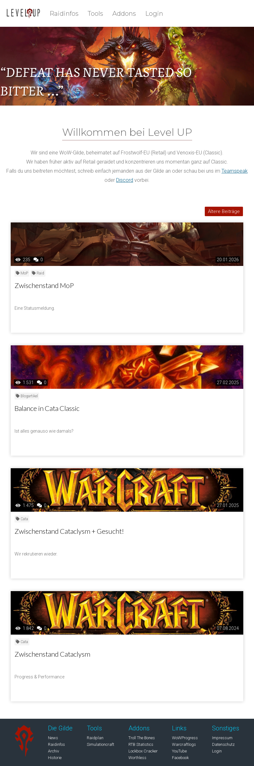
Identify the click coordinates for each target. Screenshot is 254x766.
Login (154, 13)
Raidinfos (64, 13)
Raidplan (95, 737)
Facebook (180, 757)
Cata (22, 519)
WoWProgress (185, 737)
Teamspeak (235, 171)
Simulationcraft (100, 744)
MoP (22, 273)
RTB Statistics (140, 744)
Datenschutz (223, 744)
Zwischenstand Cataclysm (52, 654)
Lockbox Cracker (143, 751)
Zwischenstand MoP (44, 285)
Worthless (137, 757)
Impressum (222, 737)
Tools (95, 13)
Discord (124, 180)
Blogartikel (27, 396)
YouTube (179, 751)
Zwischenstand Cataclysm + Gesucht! (69, 531)
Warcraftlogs (184, 744)
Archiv (53, 751)
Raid (38, 273)
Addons (124, 13)
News (53, 737)
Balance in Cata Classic (47, 408)
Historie (55, 757)
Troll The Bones (141, 737)
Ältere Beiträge (224, 211)
